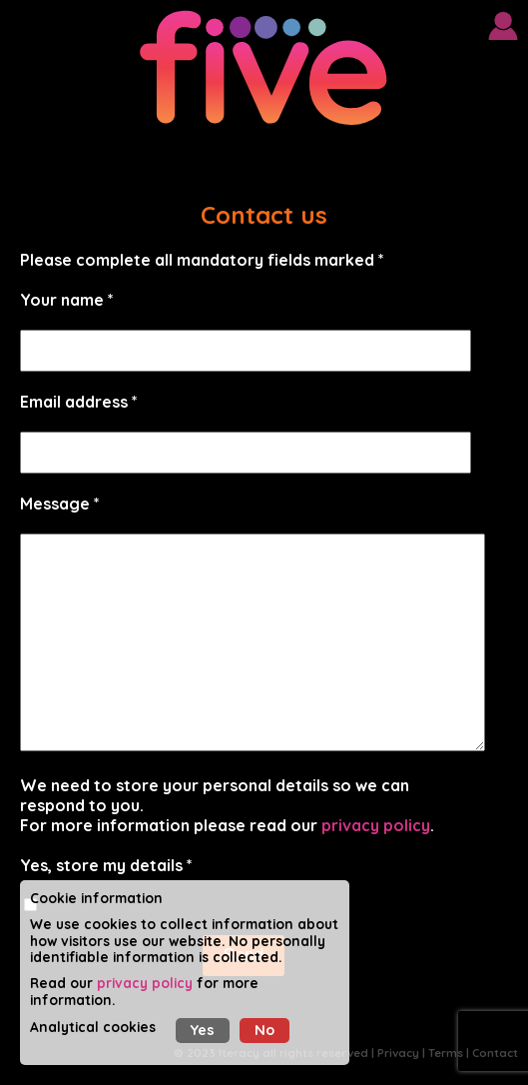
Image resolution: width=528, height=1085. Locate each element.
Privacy (398, 1052)
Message (55, 504)
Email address (74, 402)
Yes (203, 1030)
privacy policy (375, 825)
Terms (445, 1052)
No (264, 1030)
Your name (62, 300)
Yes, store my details (101, 865)
